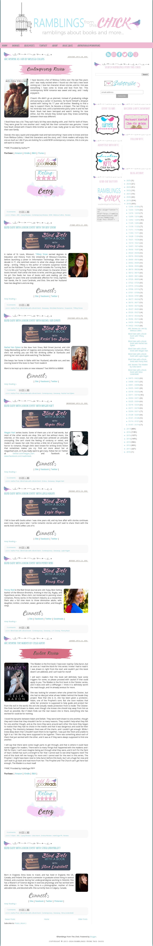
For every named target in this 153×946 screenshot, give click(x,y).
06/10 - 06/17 (134, 302)
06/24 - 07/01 (134, 296)
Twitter (54, 296)
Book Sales (67, 45)
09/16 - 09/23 (134, 256)
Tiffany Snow (41, 254)
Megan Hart (9, 432)
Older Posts (82, 919)
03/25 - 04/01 (134, 388)
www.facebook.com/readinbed (17, 456)
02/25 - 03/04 (134, 401)
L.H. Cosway (56, 631)
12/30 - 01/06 (134, 206)
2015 (129, 435)
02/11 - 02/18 (134, 408)
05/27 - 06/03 (134, 309)
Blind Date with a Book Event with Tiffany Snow (30, 227)
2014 (129, 439)
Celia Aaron (36, 836)
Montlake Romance (57, 308)
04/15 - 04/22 (134, 378)
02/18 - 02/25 (134, 405)
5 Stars (13, 836)
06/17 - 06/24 (134, 299)
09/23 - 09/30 (134, 253)
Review (67, 215)
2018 (129, 203)
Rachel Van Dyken (12, 347)
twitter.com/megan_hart (23, 453)
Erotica (44, 481)
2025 (129, 180)
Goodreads (58, 619)
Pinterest (58, 901)
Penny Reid (9, 590)
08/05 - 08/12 (134, 276)
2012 (129, 445)
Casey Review (26, 215)
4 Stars (13, 215)
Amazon (18, 153)
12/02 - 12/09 (134, 220)
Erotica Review (46, 836)
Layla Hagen (65, 551)
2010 (129, 452)
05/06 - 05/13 (134, 319)
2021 (129, 194)
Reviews (15, 45)
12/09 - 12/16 (134, 216)
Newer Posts (10, 919)
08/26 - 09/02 (134, 266)
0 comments (11, 212)
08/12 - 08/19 (134, 273)
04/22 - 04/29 (134, 325)
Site (36, 296)
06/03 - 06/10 (134, 306)
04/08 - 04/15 (134, 381)
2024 (129, 184)
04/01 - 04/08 (134, 385)
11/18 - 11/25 (134, 226)
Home (46, 919)
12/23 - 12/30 (134, 210)
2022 (129, 190)
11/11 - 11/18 (134, 230)
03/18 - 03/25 (134, 391)
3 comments (11, 627)
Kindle (27, 153)
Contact (43, 45)
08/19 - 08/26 (134, 269)
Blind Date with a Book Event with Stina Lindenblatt (32, 848)
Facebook (44, 296)
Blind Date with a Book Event (30, 308)
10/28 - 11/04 (134, 236)
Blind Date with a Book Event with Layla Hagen (29, 493)
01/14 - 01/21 (134, 421)
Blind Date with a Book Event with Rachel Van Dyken (32, 320)
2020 (129, 197)
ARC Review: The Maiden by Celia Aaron (24, 643)
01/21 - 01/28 (134, 418)
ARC (18, 215)
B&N (34, 153)
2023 (129, 187)
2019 (129, 200)
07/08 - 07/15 (134, 289)
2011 (129, 448)
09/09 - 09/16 (134, 259)
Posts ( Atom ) (20, 923)
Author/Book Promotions (88, 45)
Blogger (93, 936)
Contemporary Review (40, 215)
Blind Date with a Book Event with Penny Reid (28, 563)
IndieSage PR (58, 836)
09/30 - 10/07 (134, 249)
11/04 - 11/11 (134, 233)
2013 (129, 442)
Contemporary (47, 393)
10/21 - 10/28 (134, 239)
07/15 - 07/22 (134, 286)
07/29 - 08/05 (134, 279)
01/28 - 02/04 (134, 415)
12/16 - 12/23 (134, 213)
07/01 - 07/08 (134, 292)
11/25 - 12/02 (134, 223)
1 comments (11, 390)
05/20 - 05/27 (134, 312)
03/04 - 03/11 (134, 398)
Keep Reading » (10, 299)
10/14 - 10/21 (134, 243)
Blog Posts (29, 45)
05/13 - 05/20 (134, 316)
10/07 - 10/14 (134, 246)
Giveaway (45, 308)
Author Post (15, 308)
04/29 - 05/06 (134, 322)
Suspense (69, 308)
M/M (51, 215)
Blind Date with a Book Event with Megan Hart (29, 405)
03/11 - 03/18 (134, 395)
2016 (129, 432)
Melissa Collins (58, 215)
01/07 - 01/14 (134, 424)
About (54, 45)
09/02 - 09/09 (134, 263)
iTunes (41, 153)
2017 (129, 429)
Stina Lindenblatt (67, 913)
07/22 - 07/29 (134, 283)
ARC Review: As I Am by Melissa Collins (24, 59)
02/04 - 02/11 (134, 411)
